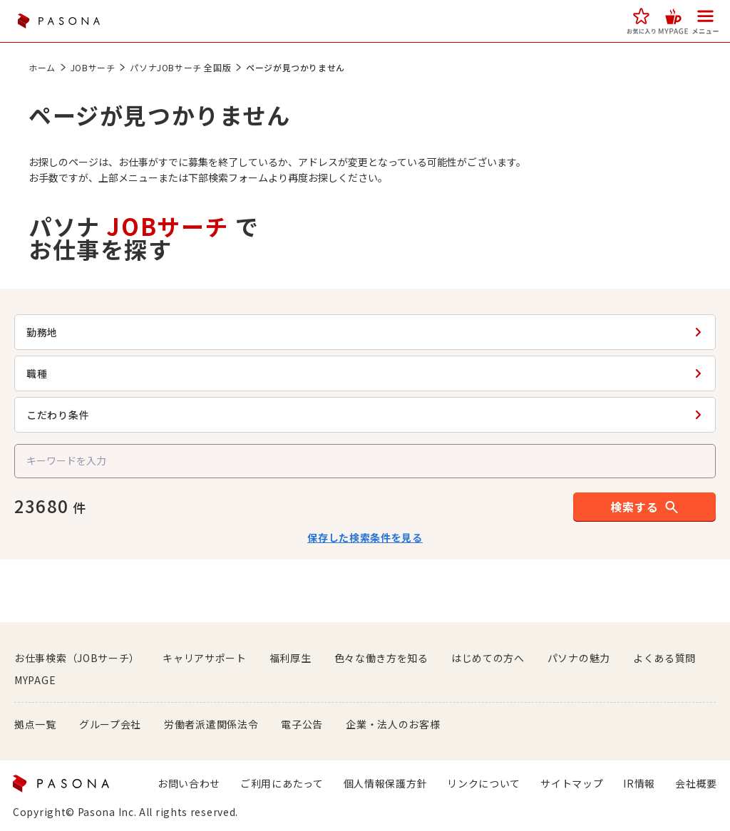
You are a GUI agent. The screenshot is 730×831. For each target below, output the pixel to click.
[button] (641, 21)
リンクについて (483, 783)
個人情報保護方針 (386, 783)
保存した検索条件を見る (365, 537)
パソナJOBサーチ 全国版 (187, 67)
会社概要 (696, 783)
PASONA (58, 21)
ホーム (48, 67)
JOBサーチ (99, 67)
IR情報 (639, 783)
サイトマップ (571, 783)
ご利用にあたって (282, 783)
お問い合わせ (189, 783)
